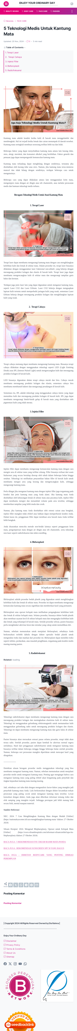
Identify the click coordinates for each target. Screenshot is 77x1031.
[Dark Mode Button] (71, 3)
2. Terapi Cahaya (13, 57)
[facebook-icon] (5, 964)
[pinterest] (31, 885)
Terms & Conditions (14, 949)
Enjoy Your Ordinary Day (37, 2)
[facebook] (10, 885)
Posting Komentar (13, 903)
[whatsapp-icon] (25, 964)
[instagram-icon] (15, 964)
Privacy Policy (12, 945)
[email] (36, 885)
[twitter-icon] (10, 964)
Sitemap (9, 957)
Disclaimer (10, 941)
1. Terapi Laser (12, 52)
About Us (9, 953)
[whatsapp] (21, 885)
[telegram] (26, 885)
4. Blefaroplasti (12, 66)
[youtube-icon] (20, 964)
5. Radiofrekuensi (13, 70)
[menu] (6, 3)
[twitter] (15, 885)
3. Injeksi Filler (11, 61)
